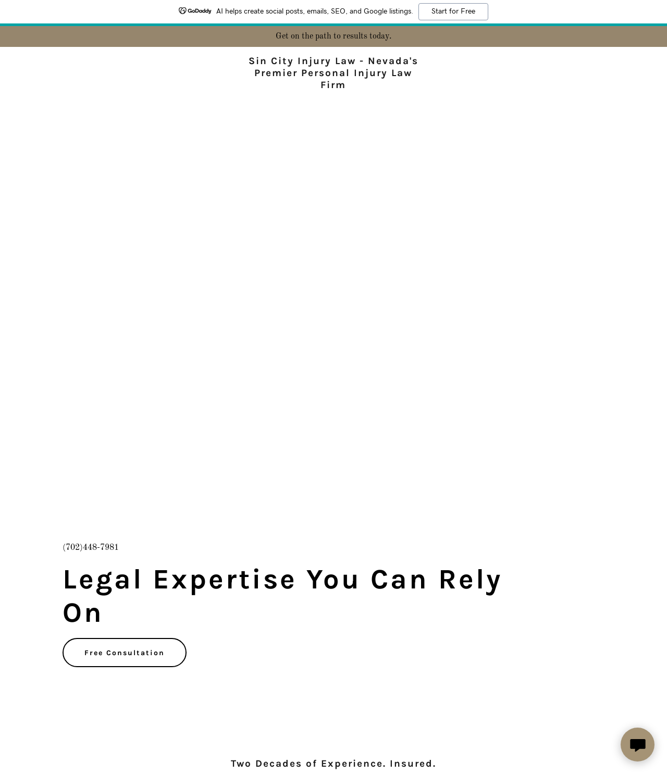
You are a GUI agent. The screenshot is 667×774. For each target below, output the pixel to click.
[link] (334, 86)
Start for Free (453, 11)
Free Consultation (124, 652)
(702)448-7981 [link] (91, 548)
